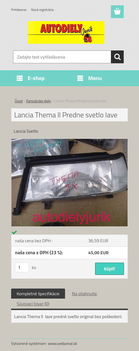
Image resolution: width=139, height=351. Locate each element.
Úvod (19, 101)
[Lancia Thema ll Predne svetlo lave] (69, 141)
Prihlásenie (18, 9)
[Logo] (66, 32)
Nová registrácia (42, 9)
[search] (117, 56)
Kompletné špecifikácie (38, 293)
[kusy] (22, 267)
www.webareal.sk (62, 343)
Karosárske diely (38, 101)
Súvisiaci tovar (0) (33, 303)
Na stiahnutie (84, 293)
